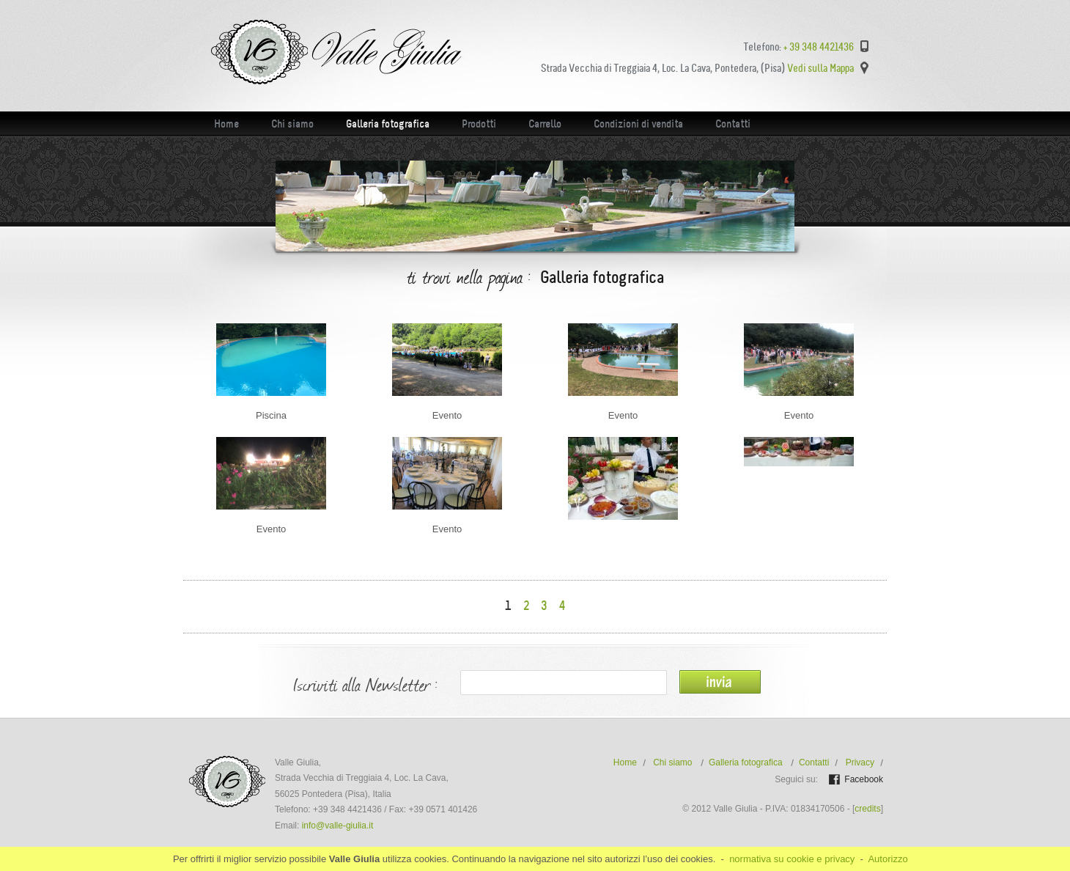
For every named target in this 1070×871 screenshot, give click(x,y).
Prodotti (479, 124)
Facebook (863, 779)
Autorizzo (887, 858)
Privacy (860, 762)
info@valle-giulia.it (338, 825)
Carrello (544, 124)
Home (226, 124)
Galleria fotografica (387, 124)
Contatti (732, 124)
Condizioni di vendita (638, 124)
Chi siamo (292, 124)
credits (867, 809)
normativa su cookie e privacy (792, 858)
